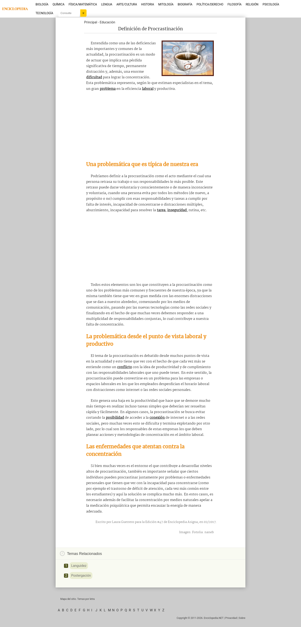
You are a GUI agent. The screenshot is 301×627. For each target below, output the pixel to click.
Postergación (81, 575)
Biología (42, 4)
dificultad (94, 77)
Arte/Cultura (126, 4)
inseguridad (177, 210)
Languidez (78, 566)
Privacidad (231, 618)
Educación (107, 22)
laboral (147, 89)
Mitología (165, 4)
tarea (161, 210)
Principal (90, 22)
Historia (147, 4)
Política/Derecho (209, 4)
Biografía (185, 4)
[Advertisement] (150, 126)
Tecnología (44, 13)
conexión (157, 418)
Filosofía (234, 4)
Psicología (271, 4)
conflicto (124, 367)
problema (108, 89)
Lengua (106, 4)
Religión (252, 4)
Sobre (242, 618)
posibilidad (115, 418)
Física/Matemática (83, 4)
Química (59, 4)
